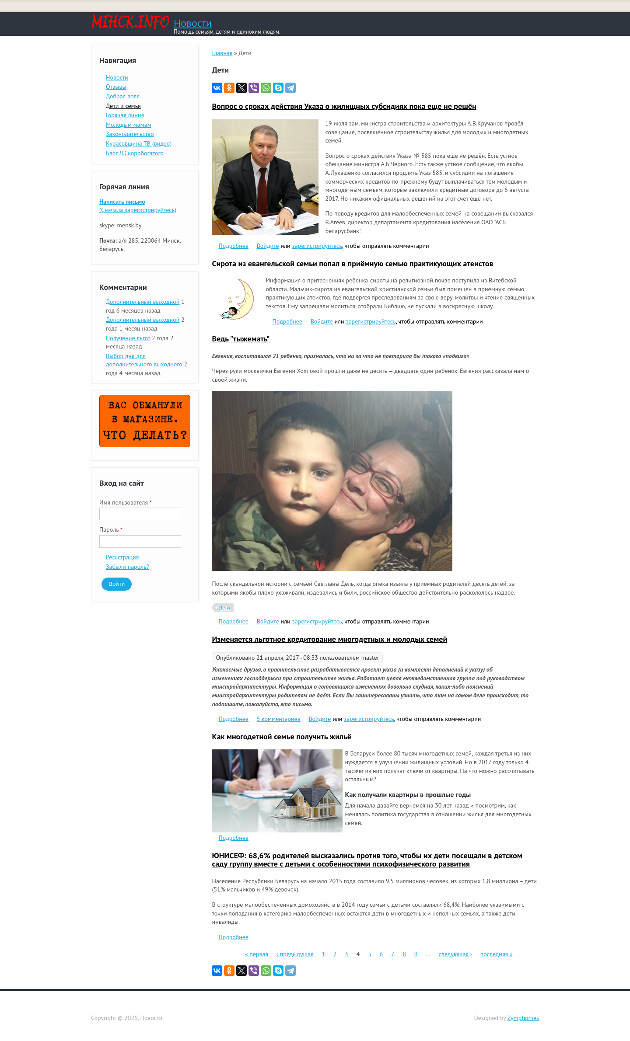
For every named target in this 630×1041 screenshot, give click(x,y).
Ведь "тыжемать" (241, 339)
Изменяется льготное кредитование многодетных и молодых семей (329, 639)
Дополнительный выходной (142, 302)
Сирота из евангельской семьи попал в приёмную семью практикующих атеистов (352, 263)
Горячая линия (125, 115)
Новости (193, 23)
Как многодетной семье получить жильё (281, 736)
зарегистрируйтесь (317, 246)
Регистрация (122, 557)
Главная (222, 53)
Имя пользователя (125, 502)
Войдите (268, 246)
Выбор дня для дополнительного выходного (144, 360)
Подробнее (233, 246)
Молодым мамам (128, 125)
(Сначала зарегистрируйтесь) (137, 206)
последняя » (496, 954)
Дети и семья (123, 106)
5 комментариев (279, 719)
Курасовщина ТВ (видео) (139, 143)
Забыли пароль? (127, 567)
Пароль (110, 529)
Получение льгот (128, 338)
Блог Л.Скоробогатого (135, 153)
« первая (256, 954)
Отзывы (116, 87)
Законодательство (130, 134)
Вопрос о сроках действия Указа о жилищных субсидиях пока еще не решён (344, 106)
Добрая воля (123, 96)
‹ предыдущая (295, 954)
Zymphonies (523, 1018)
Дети (224, 607)
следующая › (455, 954)
